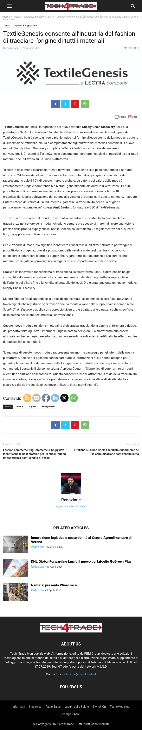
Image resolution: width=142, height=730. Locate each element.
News (17, 16)
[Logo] (71, 631)
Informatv (19, 706)
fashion (20, 406)
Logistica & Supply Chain (37, 16)
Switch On (99, 706)
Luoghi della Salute (77, 706)
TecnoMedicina (119, 706)
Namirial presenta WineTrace (54, 585)
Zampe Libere (71, 714)
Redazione (13, 48)
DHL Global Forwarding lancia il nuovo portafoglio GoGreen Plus (81, 561)
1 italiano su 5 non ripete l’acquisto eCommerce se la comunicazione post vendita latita (106, 452)
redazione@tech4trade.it (79, 674)
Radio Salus (52, 706)
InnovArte (35, 706)
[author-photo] (71, 494)
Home (6, 16)
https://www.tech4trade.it (71, 506)
